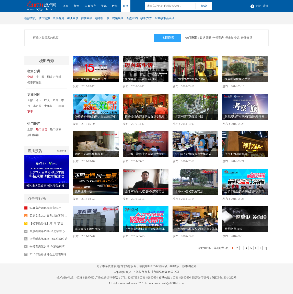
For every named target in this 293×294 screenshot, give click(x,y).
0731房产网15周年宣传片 (45, 208)
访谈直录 (72, 18)
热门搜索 (55, 129)
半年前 (48, 106)
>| (266, 248)
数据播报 (205, 37)
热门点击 (41, 129)
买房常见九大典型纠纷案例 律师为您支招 (56, 215)
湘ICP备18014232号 (224, 277)
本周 (55, 100)
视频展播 (118, 18)
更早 (30, 111)
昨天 (47, 100)
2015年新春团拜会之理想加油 (48, 254)
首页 (66, 6)
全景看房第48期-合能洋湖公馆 (49, 238)
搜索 (204, 6)
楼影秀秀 (146, 18)
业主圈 (40, 76)
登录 (258, 6)
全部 (30, 76)
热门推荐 (33, 135)
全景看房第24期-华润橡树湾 (47, 246)
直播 (125, 6)
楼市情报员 (34, 82)
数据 (115, 6)
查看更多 (62, 150)
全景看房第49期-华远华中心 (47, 231)
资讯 (104, 6)
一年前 (60, 106)
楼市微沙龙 (232, 37)
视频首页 (30, 18)
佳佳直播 (86, 18)
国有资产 (90, 6)
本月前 (37, 106)
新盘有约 (132, 18)
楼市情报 (44, 18)
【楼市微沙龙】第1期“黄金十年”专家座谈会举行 (60, 223)
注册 (266, 6)
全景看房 (58, 18)
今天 (39, 100)
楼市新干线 (102, 18)
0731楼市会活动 (165, 18)
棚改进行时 (54, 76)
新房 (77, 6)
